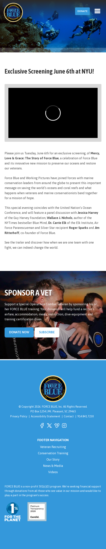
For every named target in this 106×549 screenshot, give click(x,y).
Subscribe (47, 332)
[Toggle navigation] (97, 11)
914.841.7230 (85, 416)
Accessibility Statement (45, 416)
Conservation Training (53, 453)
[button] (42, 425)
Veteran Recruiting (53, 447)
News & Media (53, 466)
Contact (69, 416)
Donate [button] (82, 11)
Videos (53, 472)
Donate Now (19, 332)
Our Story (53, 459)
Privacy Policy (18, 416)
